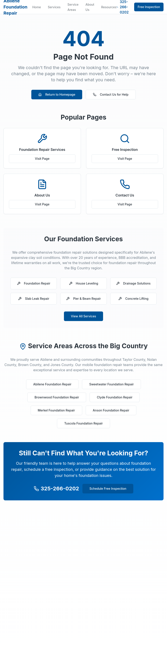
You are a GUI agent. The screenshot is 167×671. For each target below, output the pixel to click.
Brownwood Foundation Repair (57, 397)
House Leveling (83, 283)
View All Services (83, 316)
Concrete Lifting (133, 298)
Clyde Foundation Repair (114, 397)
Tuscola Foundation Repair (83, 423)
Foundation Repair (33, 283)
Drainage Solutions (133, 283)
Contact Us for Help (111, 94)
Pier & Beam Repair (83, 298)
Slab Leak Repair (33, 298)
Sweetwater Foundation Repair (111, 384)
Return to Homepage (56, 94)
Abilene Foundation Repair (52, 384)
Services (54, 7)
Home (36, 7)
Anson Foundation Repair (111, 410)
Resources (109, 7)
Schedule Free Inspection (107, 488)
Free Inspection (149, 7)
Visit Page (42, 158)
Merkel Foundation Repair (56, 410)
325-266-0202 (56, 488)
